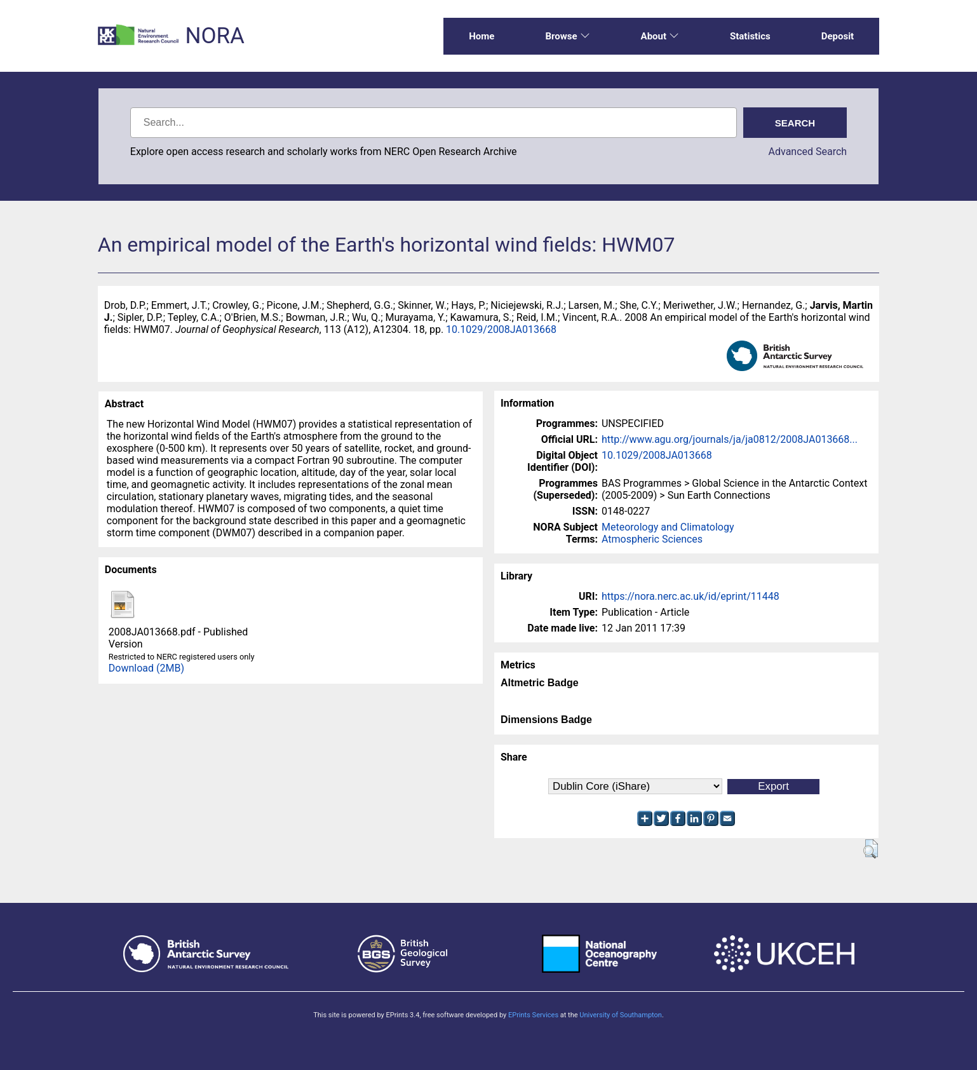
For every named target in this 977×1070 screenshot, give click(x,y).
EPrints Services (533, 1015)
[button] (870, 848)
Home (481, 36)
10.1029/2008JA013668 (501, 329)
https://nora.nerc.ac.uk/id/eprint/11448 (690, 596)
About (660, 36)
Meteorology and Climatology (668, 527)
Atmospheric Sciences (652, 539)
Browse (567, 36)
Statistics (750, 36)
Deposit (837, 36)
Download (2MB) (146, 668)
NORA (214, 36)
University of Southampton (620, 1015)
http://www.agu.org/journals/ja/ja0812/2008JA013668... (730, 439)
